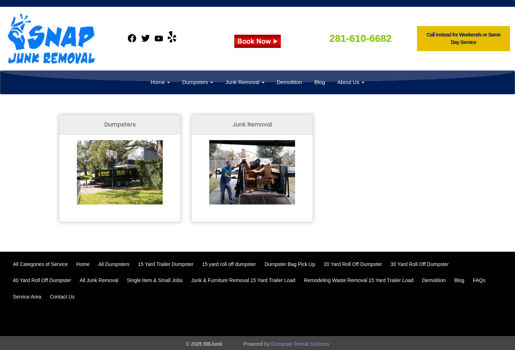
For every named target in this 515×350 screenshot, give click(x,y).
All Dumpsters (113, 264)
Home (82, 264)
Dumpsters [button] (197, 82)
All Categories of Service (40, 264)
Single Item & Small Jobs (155, 280)
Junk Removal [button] (244, 82)
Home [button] (160, 82)
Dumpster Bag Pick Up (290, 264)
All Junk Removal (99, 280)
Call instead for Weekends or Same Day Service (464, 38)
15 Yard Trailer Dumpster (165, 264)
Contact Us (62, 297)
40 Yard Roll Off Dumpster (42, 280)
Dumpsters (120, 124)
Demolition (289, 82)
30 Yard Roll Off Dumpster (420, 264)
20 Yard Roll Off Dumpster (353, 264)
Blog (319, 82)
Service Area (27, 297)
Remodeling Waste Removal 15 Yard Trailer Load (358, 280)
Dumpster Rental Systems (300, 344)
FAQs (479, 280)
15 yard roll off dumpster (229, 264)
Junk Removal (252, 124)
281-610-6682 (360, 38)
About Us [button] (350, 82)
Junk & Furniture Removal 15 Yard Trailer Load (243, 280)
